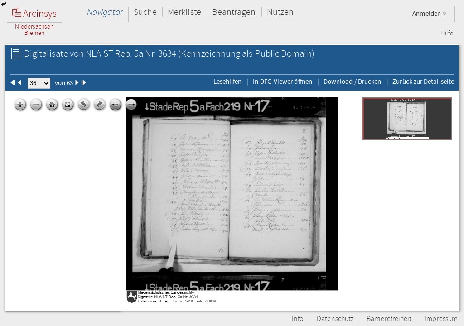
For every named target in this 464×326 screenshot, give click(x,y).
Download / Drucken (352, 81)
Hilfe (446, 33)
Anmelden (429, 14)
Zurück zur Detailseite (423, 81)
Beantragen (234, 12)
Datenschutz (335, 319)
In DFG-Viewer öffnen (282, 81)
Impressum (441, 319)
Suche (145, 12)
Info (298, 319)
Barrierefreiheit (389, 319)
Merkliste (184, 12)
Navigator (105, 12)
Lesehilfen (227, 81)
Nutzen (280, 12)
